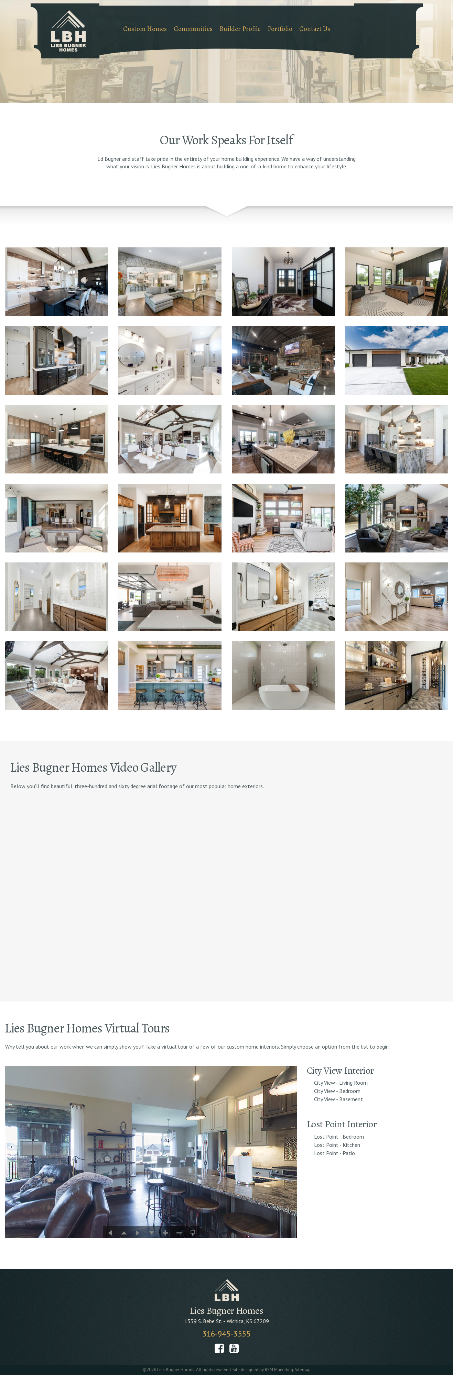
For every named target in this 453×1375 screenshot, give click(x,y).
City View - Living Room (341, 1082)
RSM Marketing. (279, 1370)
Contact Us (314, 28)
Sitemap (303, 1370)
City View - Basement (338, 1099)
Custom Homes (145, 28)
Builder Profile (240, 28)
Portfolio (280, 28)
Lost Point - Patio (334, 1153)
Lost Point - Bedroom (339, 1136)
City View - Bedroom (337, 1090)
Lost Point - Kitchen (337, 1144)
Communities (193, 28)
